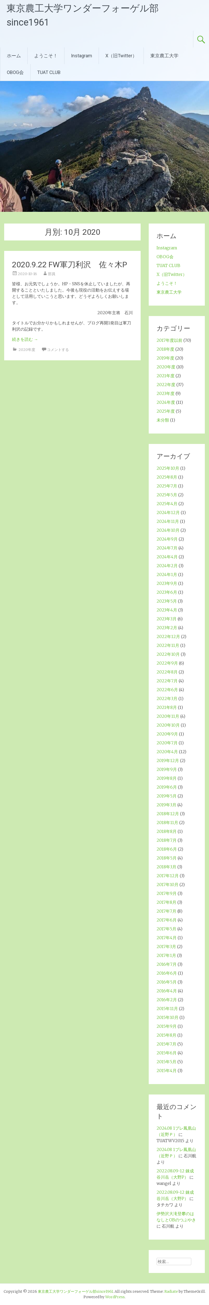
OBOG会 (15, 72)
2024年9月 (167, 539)
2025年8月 (167, 477)
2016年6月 (167, 973)
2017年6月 (167, 920)
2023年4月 (167, 610)
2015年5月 (166, 1061)
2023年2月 (167, 627)
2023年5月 (167, 601)
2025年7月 (167, 485)
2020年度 (27, 349)
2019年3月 (166, 804)
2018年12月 (168, 813)
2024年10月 (168, 530)
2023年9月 (167, 583)
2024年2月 (167, 565)
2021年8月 (167, 707)
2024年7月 (167, 548)
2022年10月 (168, 654)
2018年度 (165, 349)
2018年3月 (166, 866)
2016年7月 (167, 964)
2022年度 (166, 384)
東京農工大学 (164, 55)
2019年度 (165, 358)
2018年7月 (167, 840)
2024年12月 (168, 512)
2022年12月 (168, 636)
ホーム (14, 55)
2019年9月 (167, 769)
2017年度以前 (169, 340)
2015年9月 (167, 1026)
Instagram (81, 55)
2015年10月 (167, 1017)
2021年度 (166, 375)
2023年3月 (167, 618)
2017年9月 (167, 893)
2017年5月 (166, 928)
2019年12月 (168, 760)
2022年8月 (167, 672)
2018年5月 (167, 858)
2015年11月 (167, 1008)
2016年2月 (167, 999)
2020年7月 (167, 742)
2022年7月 (167, 680)
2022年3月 (167, 698)
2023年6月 (167, 592)
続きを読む (25, 339)
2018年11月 (167, 822)
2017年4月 (167, 937)
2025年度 (166, 411)
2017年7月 (166, 911)
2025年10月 (168, 468)
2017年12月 (168, 875)
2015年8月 (166, 1035)
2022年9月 (167, 663)
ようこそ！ (46, 55)
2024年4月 (167, 556)
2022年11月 (168, 645)
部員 (51, 273)
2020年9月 (167, 734)
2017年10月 (167, 884)
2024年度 (166, 402)
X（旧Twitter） (121, 55)
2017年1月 (166, 955)
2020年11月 (168, 716)
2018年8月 (167, 831)
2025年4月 (167, 503)
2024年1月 (167, 574)
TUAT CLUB (49, 72)
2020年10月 (168, 725)
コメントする (58, 349)
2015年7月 (166, 1044)
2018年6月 (167, 849)
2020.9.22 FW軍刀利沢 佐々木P (69, 264)
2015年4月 (167, 1070)
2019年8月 (167, 778)
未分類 (163, 420)
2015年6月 (167, 1052)
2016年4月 (167, 990)
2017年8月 (166, 902)
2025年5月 (167, 494)
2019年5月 (167, 796)
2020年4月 (167, 751)
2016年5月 (167, 982)
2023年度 (166, 393)
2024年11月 (168, 521)
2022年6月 (167, 689)
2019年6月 (167, 787)
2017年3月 (166, 946)
